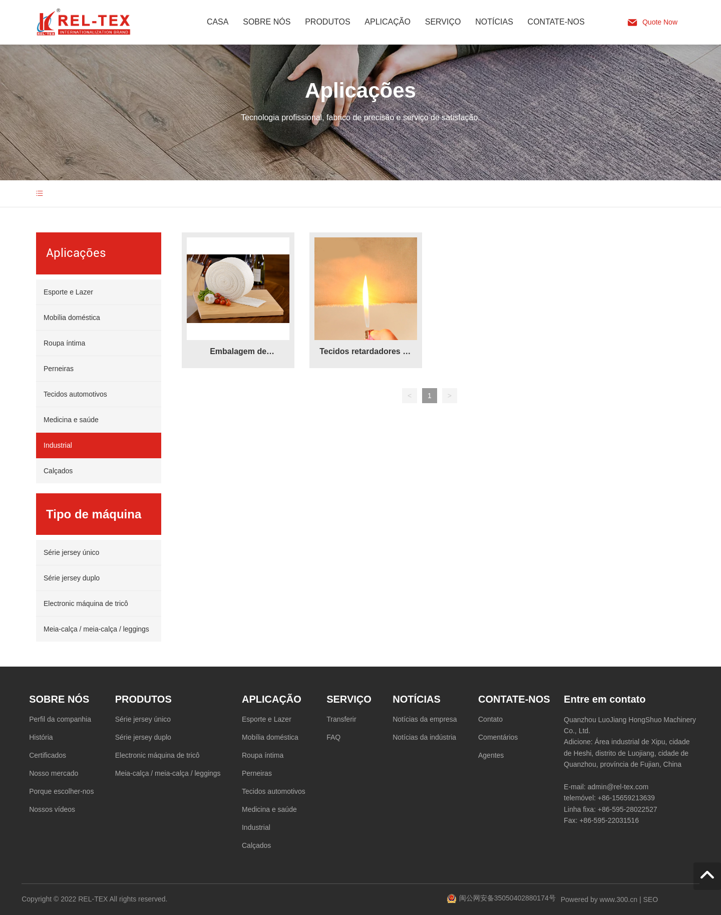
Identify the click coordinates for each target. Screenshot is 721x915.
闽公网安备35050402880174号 (507, 898)
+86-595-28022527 (627, 809)
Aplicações (360, 90)
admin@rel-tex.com (618, 787)
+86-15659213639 (626, 798)
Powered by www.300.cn (599, 899)
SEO (650, 899)
